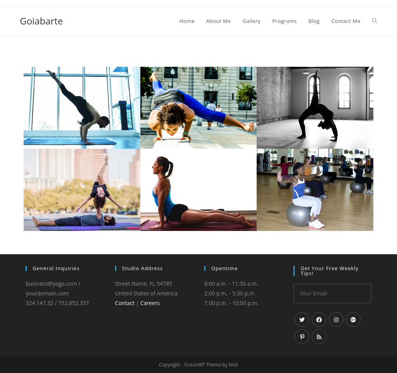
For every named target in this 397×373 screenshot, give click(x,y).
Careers (150, 303)
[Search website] (374, 21)
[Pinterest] (302, 336)
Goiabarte (41, 20)
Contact (125, 303)
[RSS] (319, 336)
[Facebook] (319, 319)
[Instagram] (336, 319)
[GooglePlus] (353, 319)
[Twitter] (302, 319)
